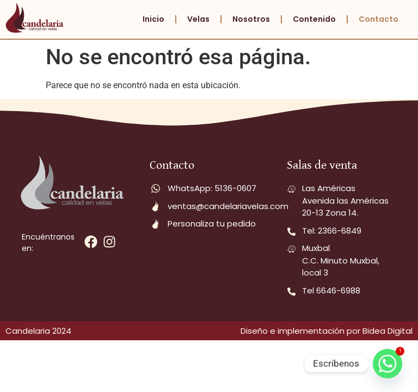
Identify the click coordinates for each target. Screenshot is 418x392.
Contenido (314, 19)
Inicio (153, 19)
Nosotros (251, 19)
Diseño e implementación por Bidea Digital (327, 330)
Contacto (378, 19)
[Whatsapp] (387, 363)
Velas (198, 19)
